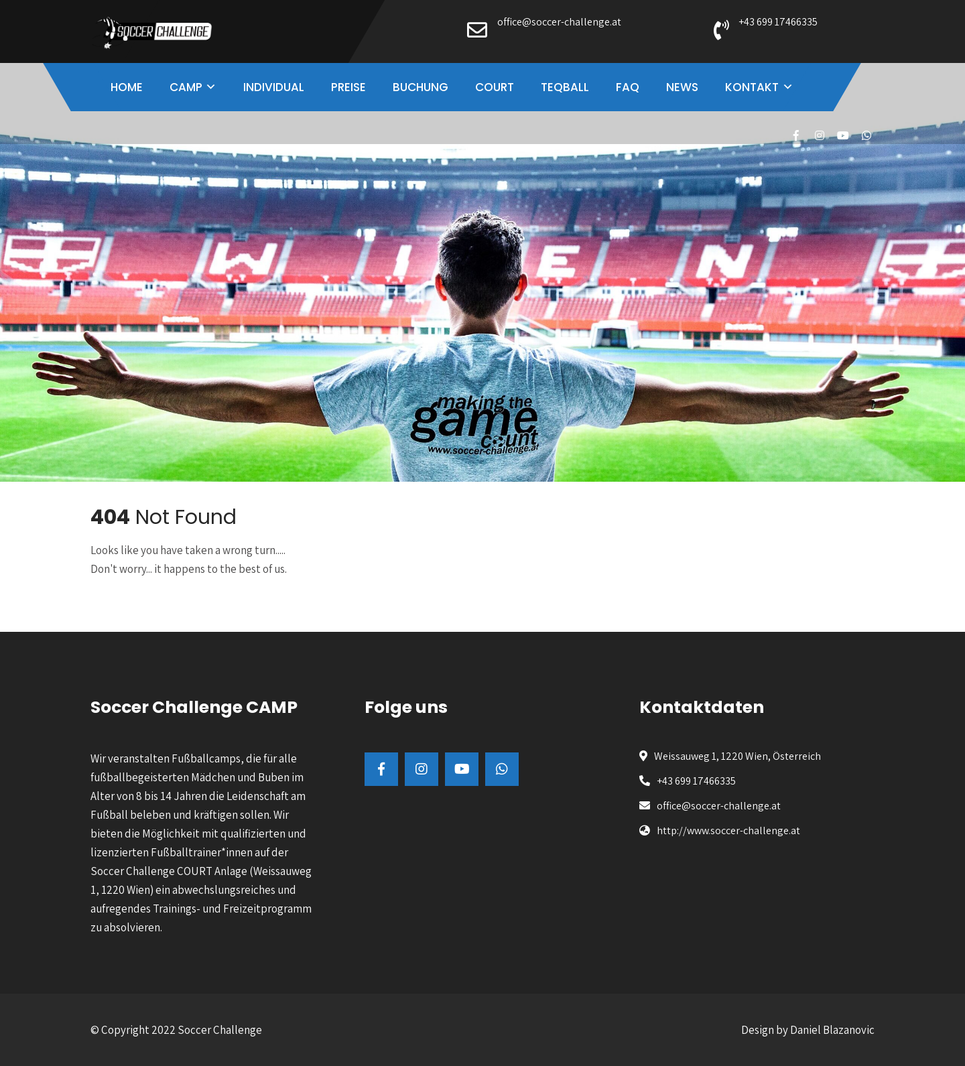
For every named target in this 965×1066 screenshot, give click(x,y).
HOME (127, 87)
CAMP (186, 87)
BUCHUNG (420, 87)
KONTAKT (752, 87)
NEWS (682, 87)
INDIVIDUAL (273, 87)
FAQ (627, 87)
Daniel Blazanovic (832, 1029)
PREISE (348, 87)
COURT (494, 87)
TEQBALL (565, 87)
